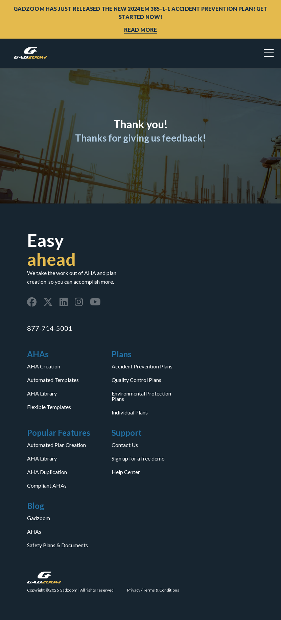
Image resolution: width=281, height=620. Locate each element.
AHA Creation (43, 366)
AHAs (34, 531)
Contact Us (125, 445)
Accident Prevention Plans (142, 366)
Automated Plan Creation (56, 445)
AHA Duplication (47, 472)
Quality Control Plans (136, 380)
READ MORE (140, 29)
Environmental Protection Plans (141, 396)
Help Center (126, 472)
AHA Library (42, 393)
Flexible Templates (49, 407)
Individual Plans (130, 412)
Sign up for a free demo (138, 458)
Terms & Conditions (161, 590)
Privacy (133, 590)
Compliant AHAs (47, 485)
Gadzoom (38, 518)
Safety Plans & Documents (57, 545)
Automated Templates (53, 380)
